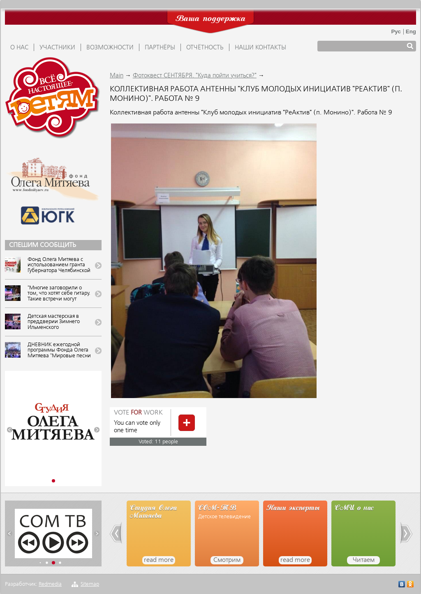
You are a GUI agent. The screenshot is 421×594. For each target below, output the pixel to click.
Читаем (364, 560)
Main (116, 76)
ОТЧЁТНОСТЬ (205, 48)
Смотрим (227, 560)
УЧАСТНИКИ (57, 48)
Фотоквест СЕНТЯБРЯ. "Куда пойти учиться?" (195, 76)
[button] (9, 430)
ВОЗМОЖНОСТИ (110, 48)
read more (158, 560)
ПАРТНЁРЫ (160, 48)
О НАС (19, 48)
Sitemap (90, 584)
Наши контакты (260, 48)
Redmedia (50, 584)
